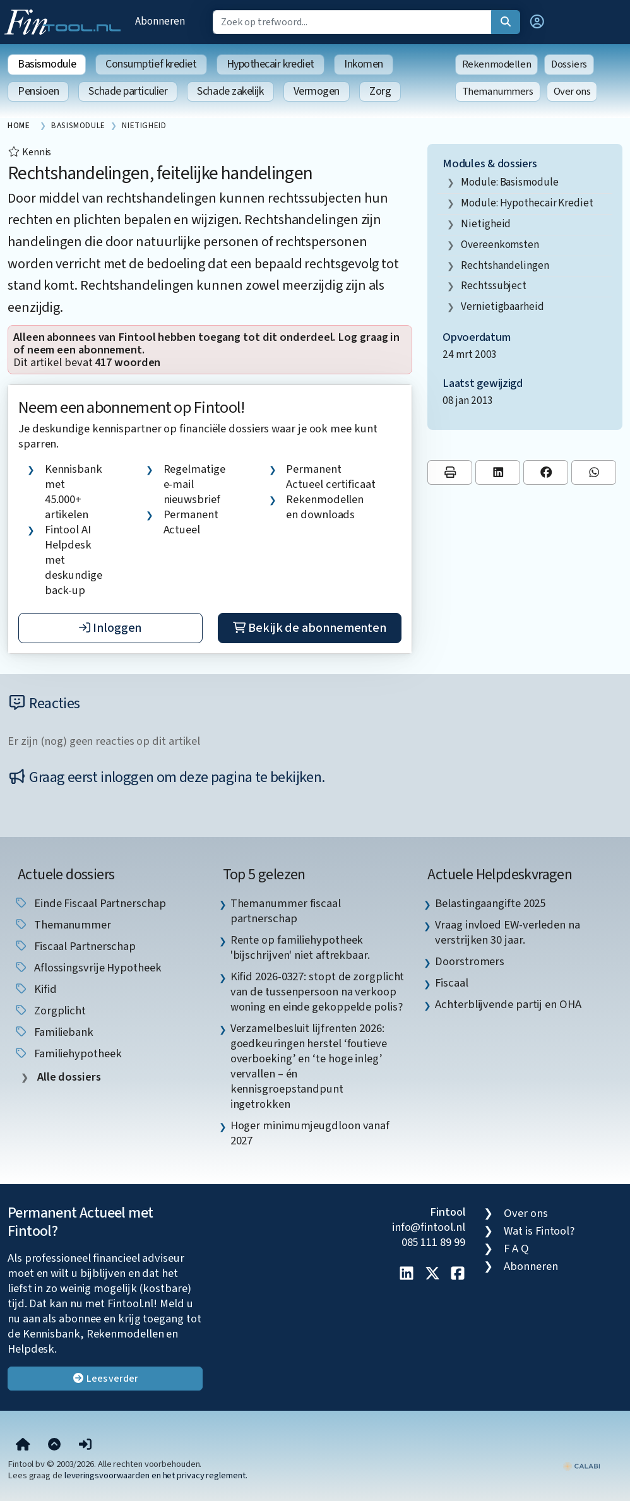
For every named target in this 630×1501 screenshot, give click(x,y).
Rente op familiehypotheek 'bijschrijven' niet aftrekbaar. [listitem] (300, 947)
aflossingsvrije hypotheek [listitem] (88, 967)
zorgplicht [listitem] (50, 1010)
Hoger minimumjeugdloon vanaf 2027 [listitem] (309, 1133)
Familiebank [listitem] (53, 1032)
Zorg (380, 91)
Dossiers (569, 64)
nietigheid (486, 224)
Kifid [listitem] (35, 989)
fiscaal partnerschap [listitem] (75, 946)
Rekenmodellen (497, 64)
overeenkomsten (500, 244)
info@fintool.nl (428, 1227)
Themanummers (497, 91)
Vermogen (317, 91)
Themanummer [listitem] (62, 925)
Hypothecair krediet (270, 64)
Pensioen (38, 91)
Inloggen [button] (110, 628)
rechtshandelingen (505, 265)
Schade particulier (127, 91)
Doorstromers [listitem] (469, 961)
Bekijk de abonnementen (309, 628)
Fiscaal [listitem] (451, 983)
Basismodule (47, 64)
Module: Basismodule (509, 182)
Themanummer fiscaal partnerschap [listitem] (285, 911)
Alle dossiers (68, 1077)
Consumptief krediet (150, 64)
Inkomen (363, 64)
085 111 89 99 (433, 1242)
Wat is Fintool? (539, 1231)
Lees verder (105, 1378)
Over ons (572, 91)
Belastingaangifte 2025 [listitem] (490, 903)
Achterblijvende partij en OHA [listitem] (508, 1004)
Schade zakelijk (230, 91)
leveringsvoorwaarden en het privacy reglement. (155, 1475)
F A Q (516, 1248)
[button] (537, 22)
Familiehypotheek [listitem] (67, 1053)
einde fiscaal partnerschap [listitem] (90, 903)
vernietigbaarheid (502, 306)
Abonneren (159, 21)
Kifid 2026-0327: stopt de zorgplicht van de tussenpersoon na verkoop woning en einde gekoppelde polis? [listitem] (317, 991)
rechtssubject (493, 286)
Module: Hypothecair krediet (527, 203)
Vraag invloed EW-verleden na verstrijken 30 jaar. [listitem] (507, 932)
